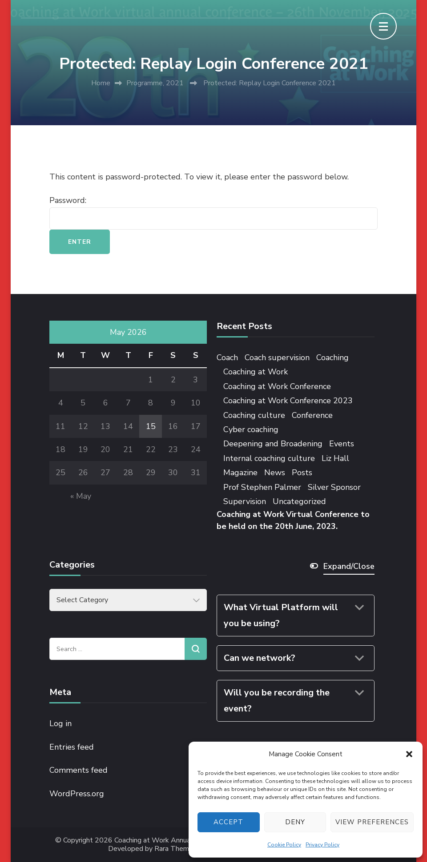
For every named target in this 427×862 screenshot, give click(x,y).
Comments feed (78, 770)
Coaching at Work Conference (277, 386)
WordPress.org (76, 793)
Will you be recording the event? (277, 701)
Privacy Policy (322, 844)
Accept (228, 822)
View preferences (372, 822)
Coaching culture (254, 415)
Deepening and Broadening (272, 443)
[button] (409, 754)
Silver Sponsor (334, 487)
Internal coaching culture (269, 458)
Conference (312, 415)
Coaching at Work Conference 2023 (288, 400)
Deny (295, 822)
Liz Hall (335, 458)
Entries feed (71, 747)
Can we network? (259, 658)
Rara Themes (175, 849)
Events (341, 443)
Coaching (332, 357)
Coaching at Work (255, 371)
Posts (302, 472)
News (274, 472)
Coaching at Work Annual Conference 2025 (181, 840)
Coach (227, 357)
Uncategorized (299, 501)
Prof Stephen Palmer (262, 487)
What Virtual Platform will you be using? (281, 615)
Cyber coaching (250, 429)
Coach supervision (277, 357)
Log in (60, 723)
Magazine (240, 472)
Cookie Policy (284, 844)
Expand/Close (349, 566)
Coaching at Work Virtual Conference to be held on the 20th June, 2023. (293, 520)
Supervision (244, 501)
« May (80, 496)
